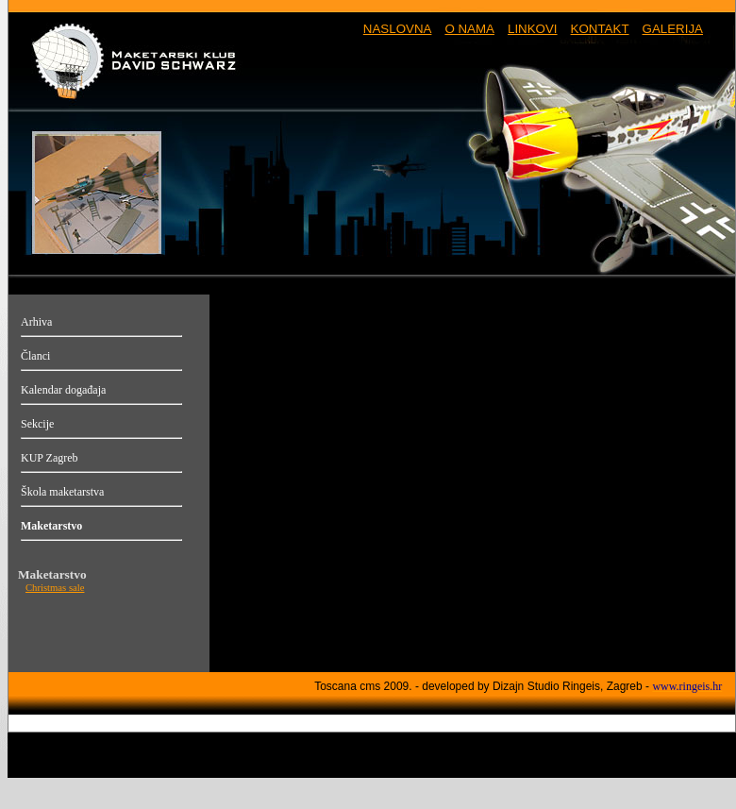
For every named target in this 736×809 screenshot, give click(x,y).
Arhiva (36, 322)
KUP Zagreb (49, 457)
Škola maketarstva (62, 491)
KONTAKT (600, 29)
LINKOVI (533, 29)
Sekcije (37, 423)
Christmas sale (54, 587)
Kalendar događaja (63, 389)
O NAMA (469, 29)
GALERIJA (673, 29)
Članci (35, 355)
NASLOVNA (397, 29)
